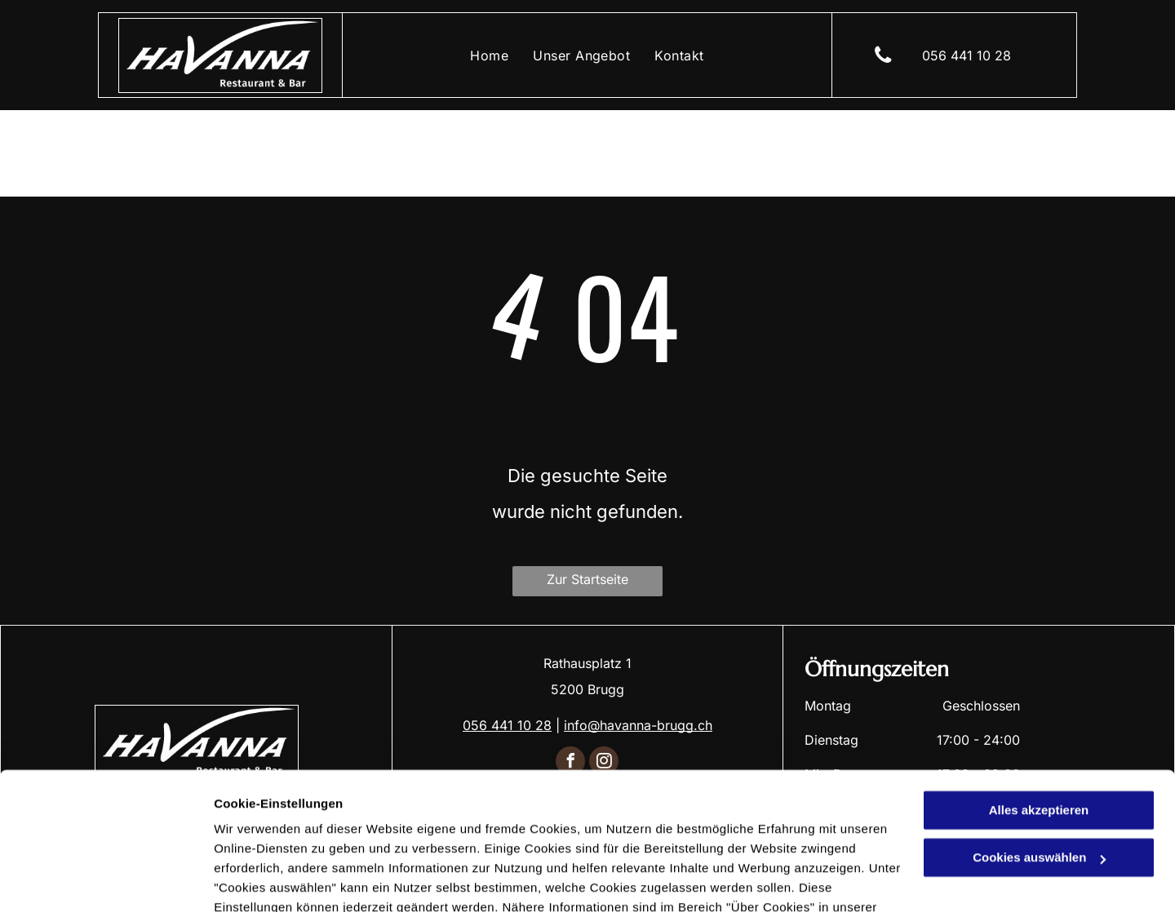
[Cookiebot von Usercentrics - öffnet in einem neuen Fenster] (105, 880)
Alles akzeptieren (1039, 718)
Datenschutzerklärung (282, 835)
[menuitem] (489, 55)
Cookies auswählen (271, 880)
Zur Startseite (587, 579)
